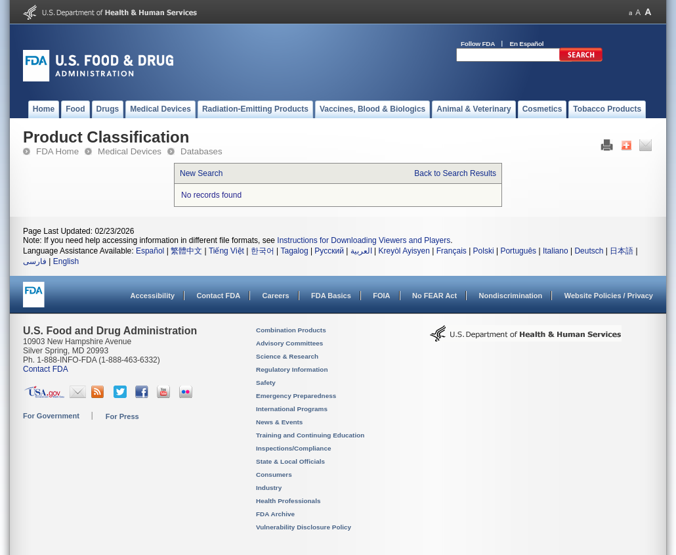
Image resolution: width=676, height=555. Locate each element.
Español (150, 250)
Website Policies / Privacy (608, 296)
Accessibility (153, 296)
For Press (122, 416)
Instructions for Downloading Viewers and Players (363, 240)
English (66, 261)
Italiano (555, 250)
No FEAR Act (434, 296)
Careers (276, 296)
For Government (51, 416)
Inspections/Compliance (293, 448)
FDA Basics (331, 296)
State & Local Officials (290, 461)
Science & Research (287, 356)
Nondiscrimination (511, 296)
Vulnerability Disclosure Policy (303, 527)
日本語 (621, 250)
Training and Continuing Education (310, 435)
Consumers (274, 474)
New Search (201, 173)
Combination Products (291, 330)
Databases (201, 151)
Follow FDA (478, 43)
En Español (527, 43)
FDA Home (57, 151)
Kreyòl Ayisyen (404, 250)
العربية (361, 250)
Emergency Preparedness (296, 395)
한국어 (262, 250)
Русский (329, 250)
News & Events (279, 422)
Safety (266, 382)
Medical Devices (129, 151)
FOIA (381, 296)
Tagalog (294, 250)
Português (518, 250)
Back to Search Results (455, 173)
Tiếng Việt (226, 250)
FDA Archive (275, 514)
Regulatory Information (292, 369)
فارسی (35, 261)
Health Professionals (288, 500)
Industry (269, 487)
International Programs (291, 408)
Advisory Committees (289, 343)
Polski (483, 250)
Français (451, 250)
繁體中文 (186, 250)
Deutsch (588, 250)
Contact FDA (218, 296)
